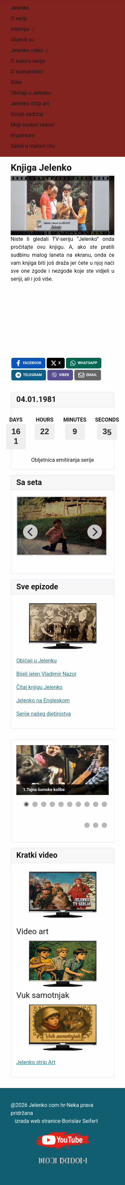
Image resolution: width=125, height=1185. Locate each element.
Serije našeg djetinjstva (43, 714)
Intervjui (20, 29)
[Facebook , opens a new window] (28, 363)
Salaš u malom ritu (33, 146)
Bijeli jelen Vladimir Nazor (46, 674)
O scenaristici (27, 71)
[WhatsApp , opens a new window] (83, 363)
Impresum (23, 135)
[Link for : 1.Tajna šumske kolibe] (62, 770)
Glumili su (22, 40)
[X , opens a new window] (56, 363)
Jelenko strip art (30, 103)
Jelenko (20, 8)
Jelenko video (27, 50)
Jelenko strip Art (35, 1062)
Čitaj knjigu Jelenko (39, 687)
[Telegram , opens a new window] (28, 375)
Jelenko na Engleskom (43, 700)
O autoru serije (28, 61)
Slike (16, 82)
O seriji (19, 18)
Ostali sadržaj (27, 114)
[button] (26, 804)
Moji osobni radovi (32, 125)
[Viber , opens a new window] (60, 375)
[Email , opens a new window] (87, 375)
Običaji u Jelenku (31, 93)
